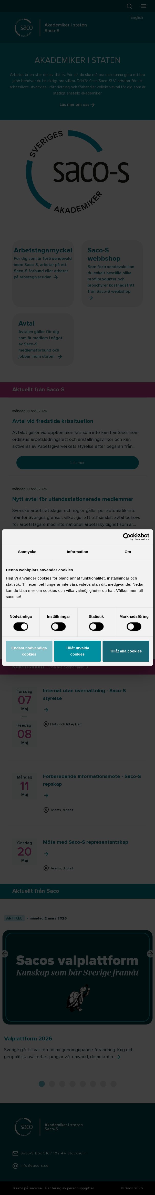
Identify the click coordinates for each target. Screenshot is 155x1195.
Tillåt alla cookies (126, 651)
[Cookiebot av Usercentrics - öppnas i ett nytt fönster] (126, 537)
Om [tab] (128, 551)
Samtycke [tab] (27, 551)
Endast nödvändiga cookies (29, 651)
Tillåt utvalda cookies (77, 651)
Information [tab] (77, 551)
